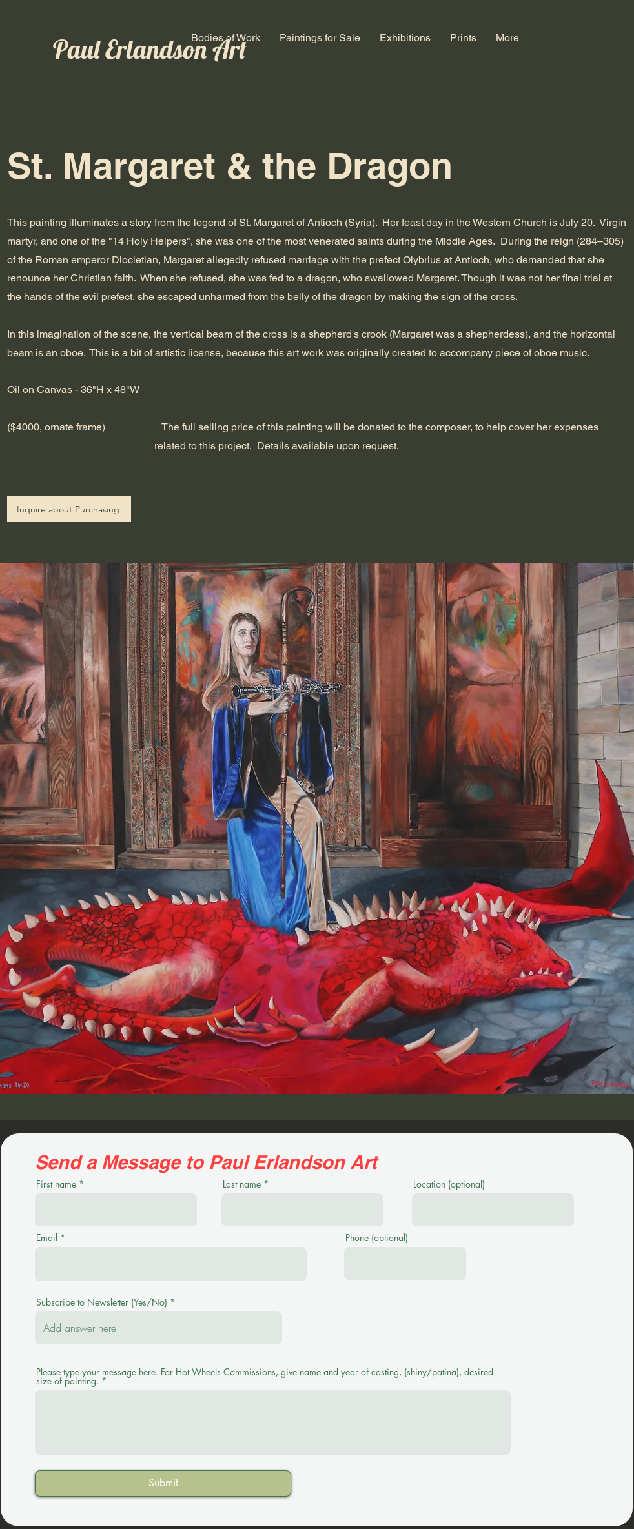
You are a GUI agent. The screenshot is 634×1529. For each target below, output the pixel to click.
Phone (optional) (376, 1237)
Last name (242, 1184)
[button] (225, 38)
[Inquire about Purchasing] (69, 509)
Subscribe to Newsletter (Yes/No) (101, 1302)
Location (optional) (449, 1184)
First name (56, 1184)
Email (46, 1237)
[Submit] (163, 1483)
